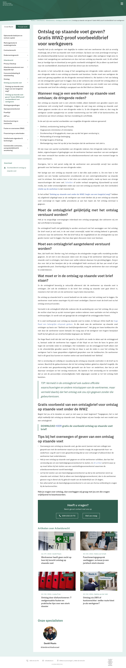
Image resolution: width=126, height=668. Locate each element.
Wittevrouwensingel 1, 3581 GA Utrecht (72, 660)
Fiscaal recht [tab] (22, 27)
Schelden (69, 182)
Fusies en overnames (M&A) (14, 128)
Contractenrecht (10, 50)
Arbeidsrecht (50, 20)
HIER (59, 426)
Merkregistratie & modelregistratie (10, 44)
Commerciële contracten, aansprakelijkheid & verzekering (16, 148)
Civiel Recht (40, 20)
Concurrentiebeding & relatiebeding (12, 74)
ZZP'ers (6, 116)
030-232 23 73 (67, 516)
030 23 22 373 (34, 660)
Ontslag (16, 79)
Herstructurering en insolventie (16, 122)
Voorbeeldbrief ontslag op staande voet (16, 169)
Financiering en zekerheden (14, 133)
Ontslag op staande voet (63, 20)
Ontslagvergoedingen (16, 105)
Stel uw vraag (91, 516)
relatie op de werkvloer (48, 189)
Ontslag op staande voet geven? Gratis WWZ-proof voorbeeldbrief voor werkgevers (14, 98)
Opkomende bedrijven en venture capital (13, 37)
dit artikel (97, 463)
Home (33, 20)
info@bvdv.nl (49, 660)
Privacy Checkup (10, 64)
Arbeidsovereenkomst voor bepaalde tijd (16, 68)
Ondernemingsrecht (16, 55)
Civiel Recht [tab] (8, 27)
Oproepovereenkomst (12, 109)
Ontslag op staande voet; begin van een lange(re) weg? (14, 88)
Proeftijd (7, 112)
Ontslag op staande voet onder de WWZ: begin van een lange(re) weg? (80, 194)
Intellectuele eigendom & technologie (16, 139)
